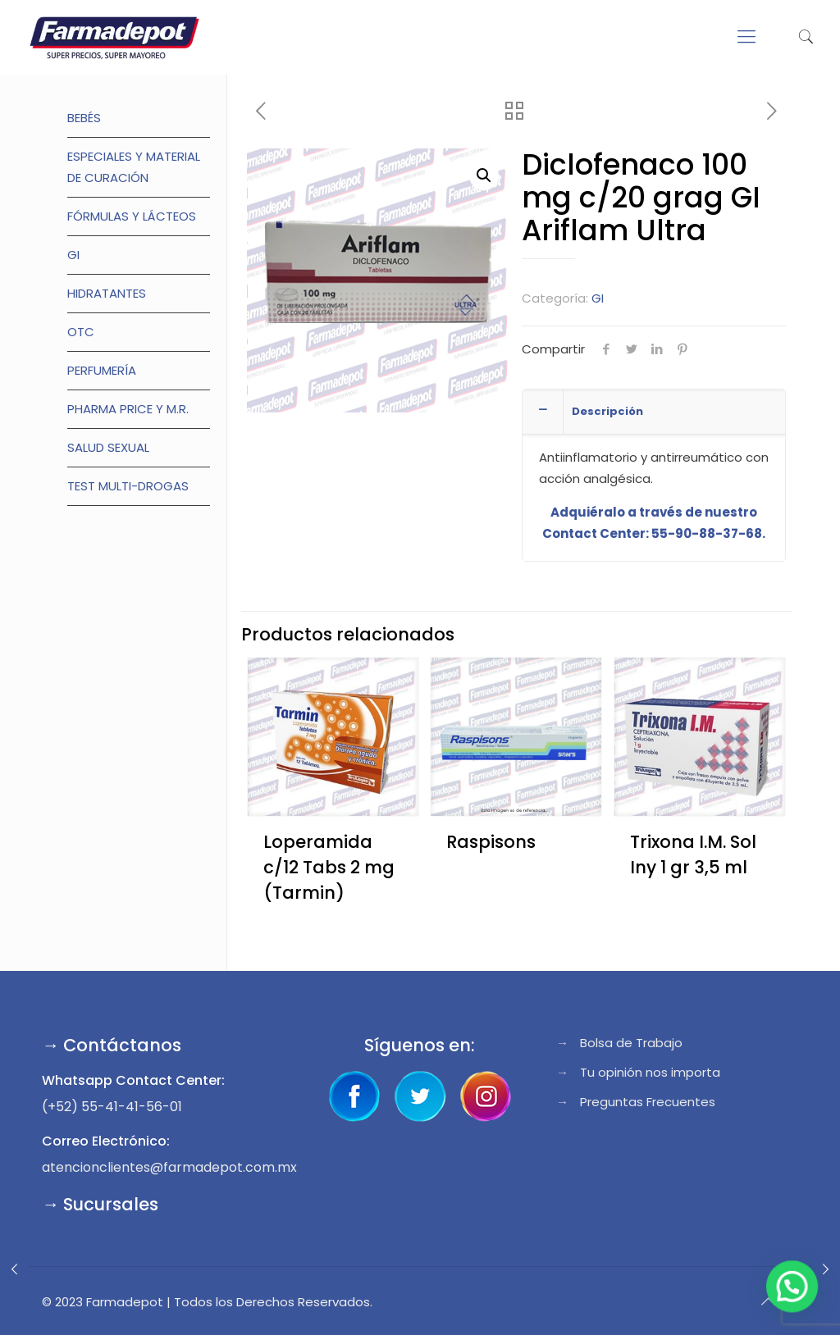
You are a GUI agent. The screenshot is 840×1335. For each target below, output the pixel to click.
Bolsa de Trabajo (631, 1042)
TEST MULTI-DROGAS (128, 485)
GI (597, 298)
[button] (484, 175)
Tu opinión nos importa (650, 1072)
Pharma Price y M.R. (128, 408)
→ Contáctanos (111, 1045)
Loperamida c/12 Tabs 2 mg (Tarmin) (329, 867)
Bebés (84, 117)
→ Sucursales (100, 1204)
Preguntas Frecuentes (647, 1101)
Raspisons (491, 842)
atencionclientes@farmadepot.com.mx (169, 1167)
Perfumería (101, 370)
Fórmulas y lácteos (131, 216)
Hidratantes (106, 293)
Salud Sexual (108, 447)
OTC (80, 331)
